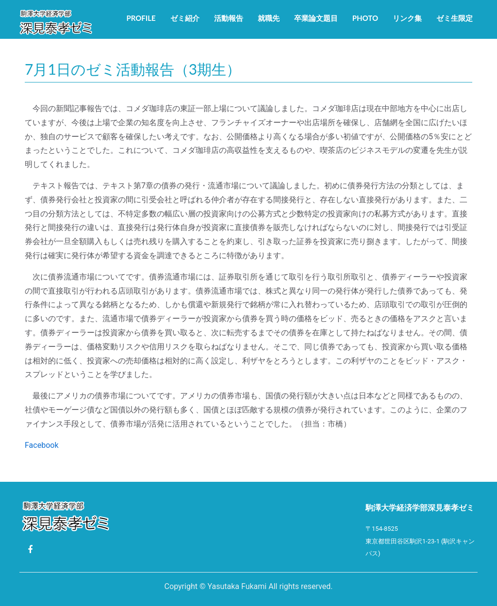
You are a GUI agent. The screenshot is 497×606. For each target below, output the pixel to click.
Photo (365, 18)
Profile (140, 18)
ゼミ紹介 (184, 18)
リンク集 (407, 18)
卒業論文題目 (316, 18)
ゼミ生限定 (454, 18)
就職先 (269, 18)
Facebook (41, 445)
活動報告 (228, 18)
